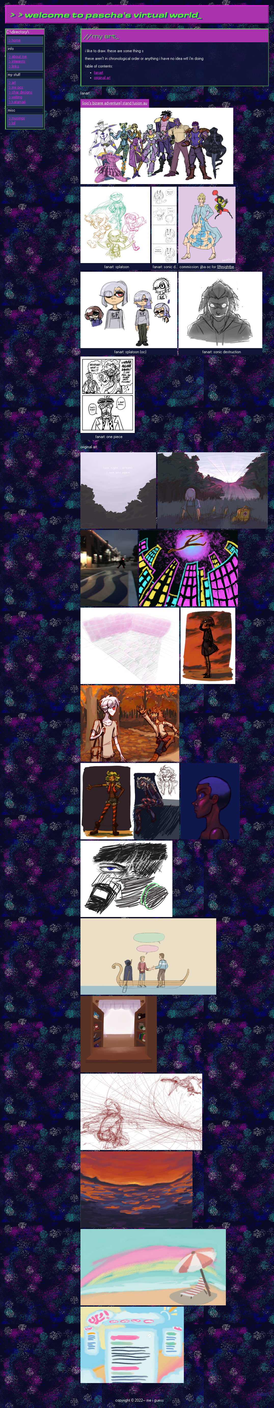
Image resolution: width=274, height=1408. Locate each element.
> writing (15, 97)
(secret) (263, 1394)
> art (12, 83)
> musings (17, 118)
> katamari (17, 102)
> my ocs (16, 87)
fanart (98, 73)
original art (102, 78)
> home (15, 40)
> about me (18, 57)
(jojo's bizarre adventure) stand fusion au (114, 103)
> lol (12, 123)
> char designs (20, 92)
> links (14, 66)
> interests (17, 61)
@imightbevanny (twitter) (237, 267)
